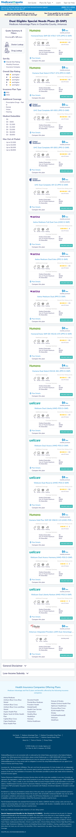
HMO (8, 95)
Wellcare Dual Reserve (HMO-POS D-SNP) (51, 483)
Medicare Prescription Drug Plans (51, 735)
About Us (25, 740)
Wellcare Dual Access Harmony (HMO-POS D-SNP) (51, 557)
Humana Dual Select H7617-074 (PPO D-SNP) (51, 73)
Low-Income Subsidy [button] (15, 673)
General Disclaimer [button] (14, 665)
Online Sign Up (66, 59)
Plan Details (35, 58)
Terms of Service (36, 740)
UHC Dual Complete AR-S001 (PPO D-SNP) (51, 147)
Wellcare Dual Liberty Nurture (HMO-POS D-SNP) (51, 594)
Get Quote (32, 3)
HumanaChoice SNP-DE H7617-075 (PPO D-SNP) (51, 36)
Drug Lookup (13, 50)
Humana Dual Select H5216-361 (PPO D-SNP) (51, 371)
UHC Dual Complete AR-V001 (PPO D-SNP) (51, 110)
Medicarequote (12, 2)
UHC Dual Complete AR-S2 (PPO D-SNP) (51, 185)
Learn (58, 3)
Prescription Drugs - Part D (15, 103)
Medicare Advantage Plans (30, 735)
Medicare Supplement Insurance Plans (27, 737)
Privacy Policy (48, 740)
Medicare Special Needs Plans (50, 737)
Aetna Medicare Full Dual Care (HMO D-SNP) (51, 222)
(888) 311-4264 (68, 7)
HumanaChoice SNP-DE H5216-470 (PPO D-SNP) (51, 334)
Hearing (9, 112)
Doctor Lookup (14, 44)
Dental (8, 107)
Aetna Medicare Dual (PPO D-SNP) (51, 296)
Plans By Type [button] (45, 3)
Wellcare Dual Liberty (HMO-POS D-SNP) (51, 408)
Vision (8, 109)
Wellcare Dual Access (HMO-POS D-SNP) (51, 445)
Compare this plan (38, 61)
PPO (7, 92)
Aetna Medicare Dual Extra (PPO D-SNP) (51, 259)
